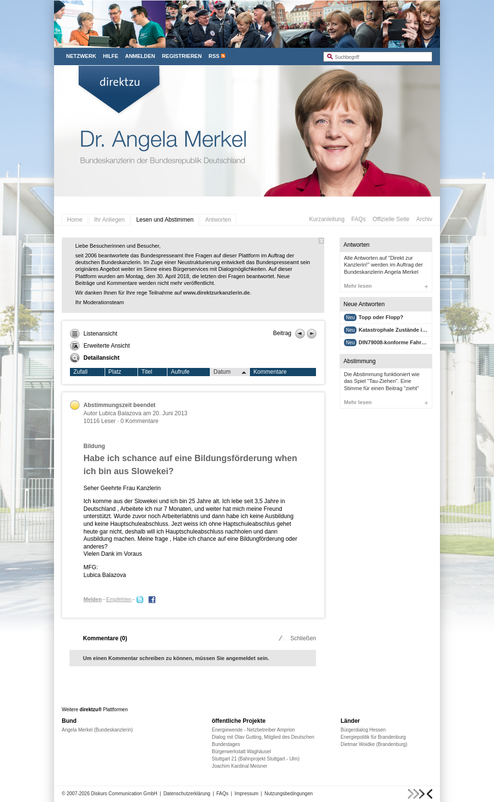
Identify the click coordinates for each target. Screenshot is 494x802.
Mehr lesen (386, 286)
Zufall (80, 371)
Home (74, 219)
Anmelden (140, 56)
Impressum (246, 793)
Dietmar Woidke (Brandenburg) (374, 744)
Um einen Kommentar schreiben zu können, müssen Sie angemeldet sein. (176, 658)
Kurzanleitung (326, 219)
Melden (92, 599)
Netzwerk (81, 56)
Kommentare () (105, 638)
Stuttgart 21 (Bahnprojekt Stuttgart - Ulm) (256, 758)
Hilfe (110, 56)
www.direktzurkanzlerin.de (216, 292)
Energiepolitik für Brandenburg (373, 737)
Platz (115, 371)
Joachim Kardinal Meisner (239, 766)
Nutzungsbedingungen (288, 793)
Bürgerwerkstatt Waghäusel (241, 751)
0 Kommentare (140, 421)
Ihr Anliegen (109, 219)
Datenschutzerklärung (187, 793)
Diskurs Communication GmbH (124, 793)
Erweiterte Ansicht (100, 346)
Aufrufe (180, 371)
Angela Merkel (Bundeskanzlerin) (97, 729)
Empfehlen (119, 599)
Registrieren (182, 56)
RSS (214, 56)
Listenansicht (93, 333)
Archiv (424, 219)
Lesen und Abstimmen (164, 219)
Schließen (296, 638)
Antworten (218, 219)
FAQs (358, 219)
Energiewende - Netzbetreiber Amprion (253, 729)
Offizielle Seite (390, 219)
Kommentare (270, 371)
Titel (146, 371)
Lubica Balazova (121, 413)
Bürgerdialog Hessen (363, 729)
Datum (230, 372)
